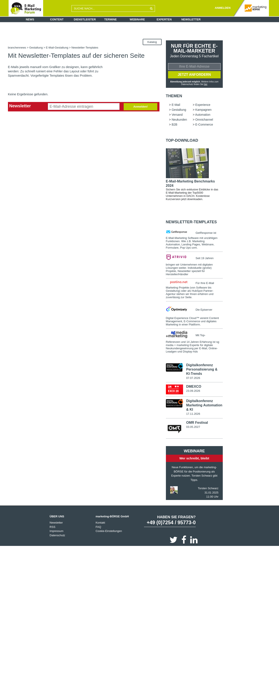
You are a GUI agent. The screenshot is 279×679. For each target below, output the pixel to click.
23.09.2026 (193, 391)
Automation (202, 115)
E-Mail (176, 105)
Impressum (56, 531)
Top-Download (182, 141)
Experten (164, 19)
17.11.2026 (193, 414)
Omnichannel (204, 120)
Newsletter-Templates (191, 222)
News (30, 19)
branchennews (17, 47)
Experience (202, 105)
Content (57, 19)
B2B (174, 125)
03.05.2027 (193, 427)
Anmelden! (140, 106)
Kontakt (100, 523)
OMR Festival (197, 423)
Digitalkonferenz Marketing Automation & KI (204, 406)
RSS (52, 527)
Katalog (152, 42)
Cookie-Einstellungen (109, 531)
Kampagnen (203, 110)
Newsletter (191, 19)
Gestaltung (36, 47)
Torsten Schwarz (208, 489)
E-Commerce (204, 125)
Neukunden (179, 120)
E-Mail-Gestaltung (57, 47)
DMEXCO (193, 387)
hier (205, 85)
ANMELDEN (222, 7)
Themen (174, 96)
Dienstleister (85, 19)
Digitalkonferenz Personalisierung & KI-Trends (201, 370)
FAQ (98, 527)
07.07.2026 (193, 378)
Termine (110, 19)
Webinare (137, 19)
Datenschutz (57, 536)
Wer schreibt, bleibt (194, 459)
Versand (177, 115)
